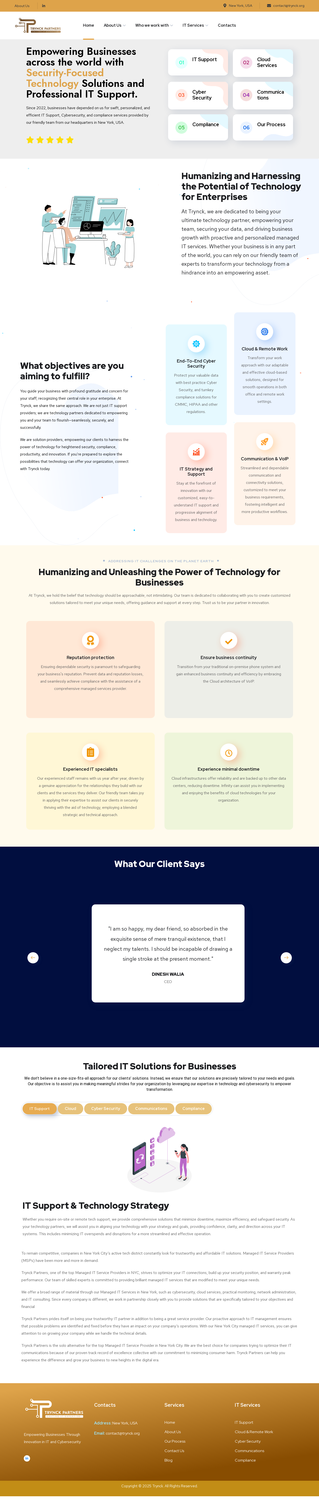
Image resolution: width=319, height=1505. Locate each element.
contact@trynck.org (123, 1442)
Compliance (205, 133)
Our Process (271, 133)
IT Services (193, 25)
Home (88, 25)
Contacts (227, 25)
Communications (270, 103)
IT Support (204, 68)
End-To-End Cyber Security (196, 372)
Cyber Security (202, 103)
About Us (113, 25)
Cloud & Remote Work (265, 357)
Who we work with (152, 25)
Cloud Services (267, 71)
